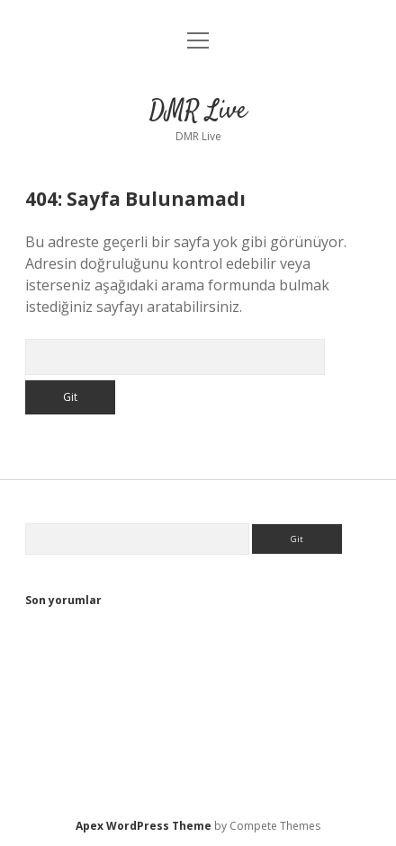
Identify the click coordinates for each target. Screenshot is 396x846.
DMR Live (198, 111)
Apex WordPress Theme (144, 825)
